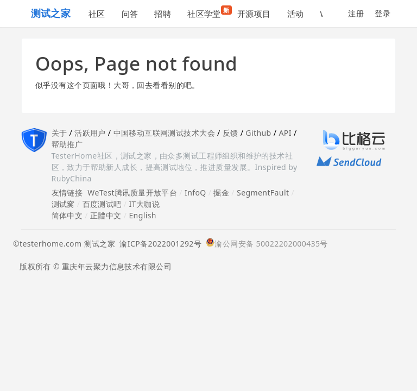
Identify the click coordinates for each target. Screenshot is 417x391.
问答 (130, 13)
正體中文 (106, 215)
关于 (59, 133)
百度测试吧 (102, 204)
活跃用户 (90, 133)
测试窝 (63, 204)
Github (258, 133)
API (285, 133)
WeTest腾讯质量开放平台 (132, 192)
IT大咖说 (144, 204)
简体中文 (67, 215)
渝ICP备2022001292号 (158, 243)
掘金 (221, 192)
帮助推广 (67, 144)
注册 (356, 13)
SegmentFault (263, 192)
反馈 (230, 133)
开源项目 (254, 13)
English (142, 215)
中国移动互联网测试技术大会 (164, 133)
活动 (295, 13)
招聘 (162, 13)
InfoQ (195, 192)
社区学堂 (208, 12)
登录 (382, 13)
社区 (97, 13)
